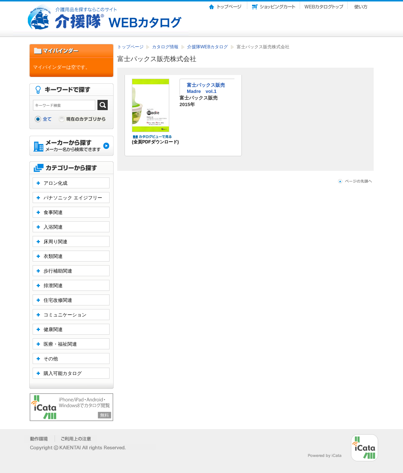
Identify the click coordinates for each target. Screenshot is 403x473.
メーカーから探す (71, 146)
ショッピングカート (273, 5)
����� (39, 439)
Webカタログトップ (324, 5)
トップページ (225, 5)
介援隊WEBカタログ (208, 46)
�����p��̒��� (76, 439)
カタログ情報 (166, 46)
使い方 (362, 5)
